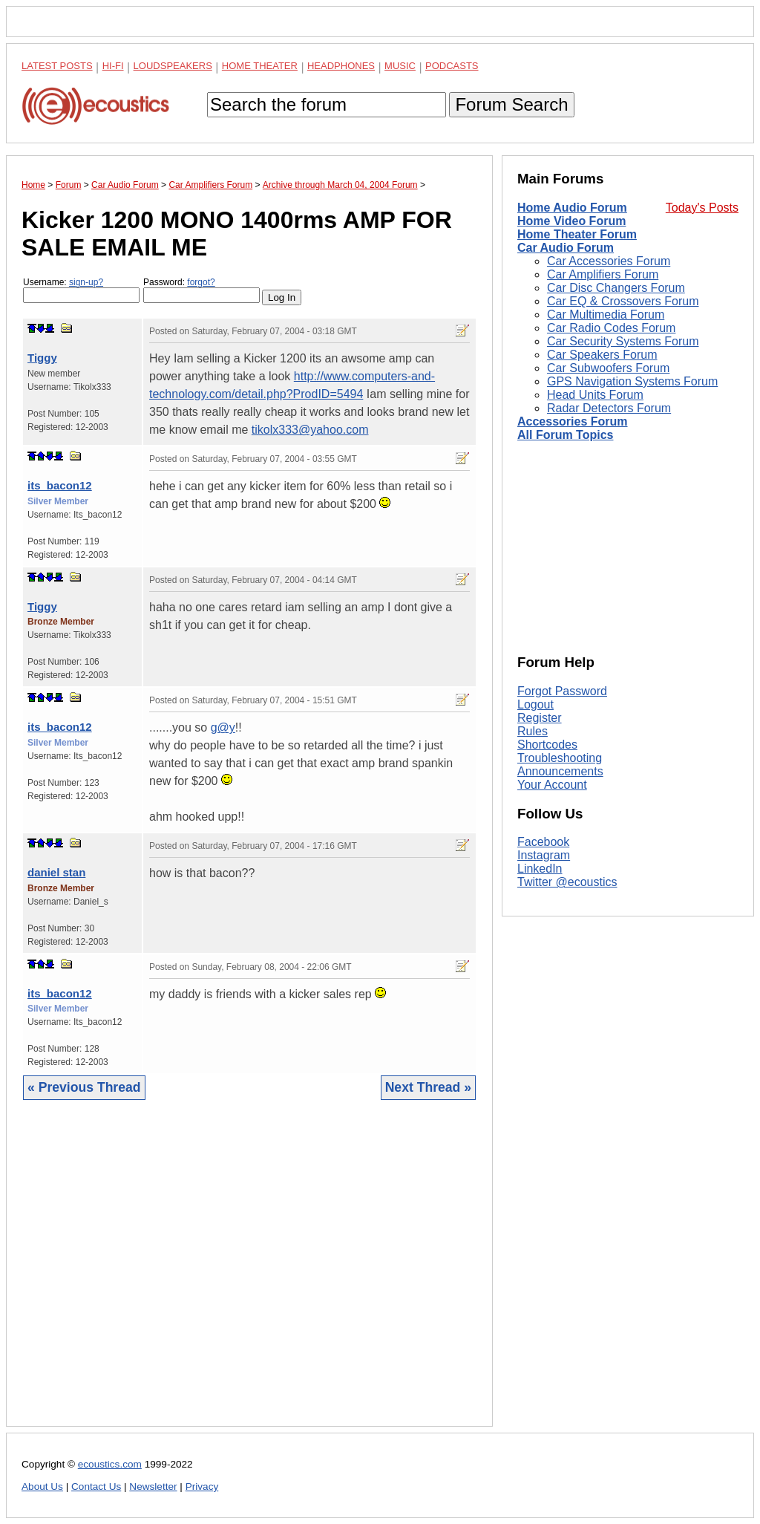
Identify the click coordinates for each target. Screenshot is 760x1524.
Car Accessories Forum (608, 261)
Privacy (202, 1486)
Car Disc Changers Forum (616, 287)
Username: (81, 290)
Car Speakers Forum (602, 354)
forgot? (200, 282)
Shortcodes (547, 744)
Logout (535, 704)
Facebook (543, 842)
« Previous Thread (84, 1087)
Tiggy (42, 357)
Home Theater (260, 65)
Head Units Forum (595, 394)
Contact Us (96, 1486)
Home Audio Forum (572, 207)
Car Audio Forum (565, 247)
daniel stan (56, 872)
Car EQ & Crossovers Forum (622, 301)
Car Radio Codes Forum (611, 328)
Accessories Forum (572, 421)
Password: (201, 290)
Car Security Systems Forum (622, 341)
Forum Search (511, 104)
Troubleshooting (559, 758)
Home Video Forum (571, 221)
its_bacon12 (59, 485)
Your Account (552, 784)
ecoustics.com (110, 1464)
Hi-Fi (113, 65)
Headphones (341, 65)
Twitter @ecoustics (567, 882)
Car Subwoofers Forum (608, 368)
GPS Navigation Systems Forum (632, 381)
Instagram (543, 855)
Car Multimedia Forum (605, 314)
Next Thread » (428, 1087)
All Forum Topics (565, 435)
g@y (223, 727)
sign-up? (86, 282)
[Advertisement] (249, 1274)
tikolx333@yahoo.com (310, 429)
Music (400, 65)
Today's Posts (702, 207)
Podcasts (452, 65)
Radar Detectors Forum (609, 408)
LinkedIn (540, 868)
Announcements (560, 771)
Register (539, 717)
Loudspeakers (173, 65)
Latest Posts (57, 65)
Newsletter (153, 1486)
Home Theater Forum (577, 234)
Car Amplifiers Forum (602, 274)
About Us (42, 1486)
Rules (532, 731)
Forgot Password (562, 691)
